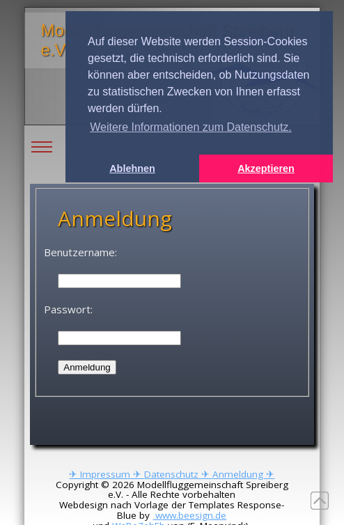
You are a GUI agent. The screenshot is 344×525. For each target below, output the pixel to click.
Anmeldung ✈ (243, 474)
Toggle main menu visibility (41, 136)
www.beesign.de (189, 515)
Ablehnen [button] (132, 168)
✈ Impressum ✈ (106, 474)
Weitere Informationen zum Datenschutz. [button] (191, 127)
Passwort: (68, 309)
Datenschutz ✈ (178, 474)
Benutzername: (80, 252)
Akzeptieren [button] (266, 168)
